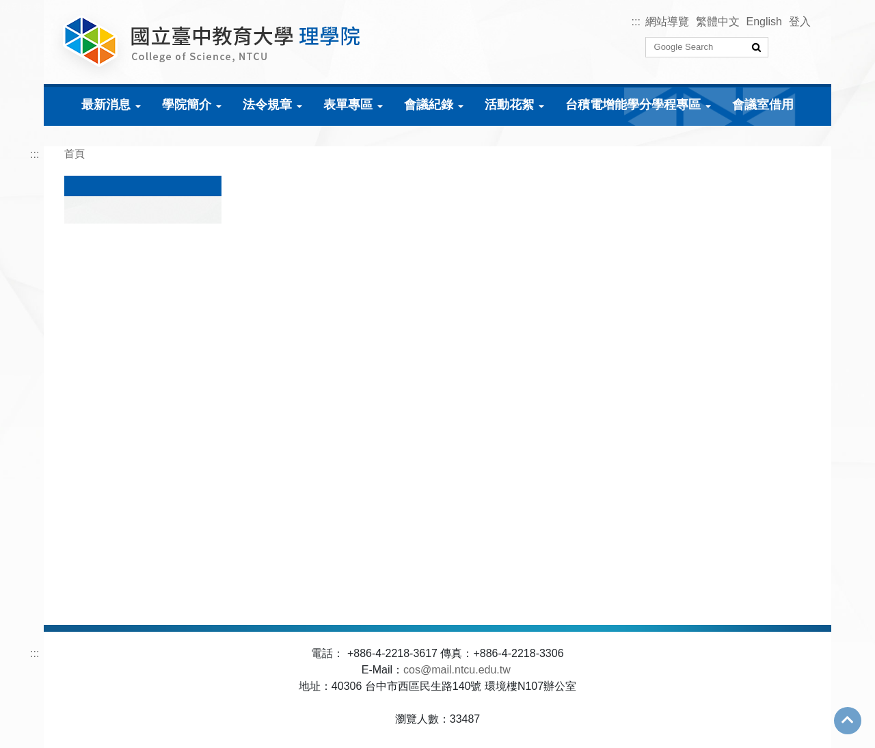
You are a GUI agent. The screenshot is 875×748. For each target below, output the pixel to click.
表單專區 (348, 104)
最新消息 (106, 104)
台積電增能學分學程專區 (633, 104)
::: (636, 21)
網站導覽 (667, 21)
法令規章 (267, 104)
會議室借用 (763, 104)
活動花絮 (509, 104)
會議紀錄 (428, 104)
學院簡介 (186, 104)
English (764, 21)
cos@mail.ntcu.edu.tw (457, 670)
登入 (800, 21)
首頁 (74, 153)
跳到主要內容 (33, 8)
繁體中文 (718, 21)
